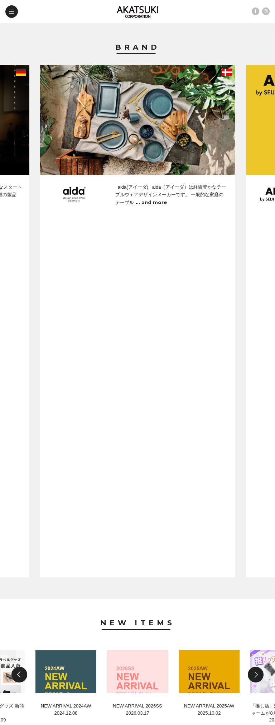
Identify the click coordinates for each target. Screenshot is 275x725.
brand (33, 630)
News (137, 429)
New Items (137, 260)
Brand (137, 47)
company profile (105, 645)
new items (94, 630)
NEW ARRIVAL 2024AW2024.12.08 (66, 364)
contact (36, 661)
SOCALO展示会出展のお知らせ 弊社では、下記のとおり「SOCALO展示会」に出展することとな (136, 571)
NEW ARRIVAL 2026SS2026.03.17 (137, 364)
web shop (94, 661)
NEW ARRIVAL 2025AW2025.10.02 (209, 364)
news (32, 645)
